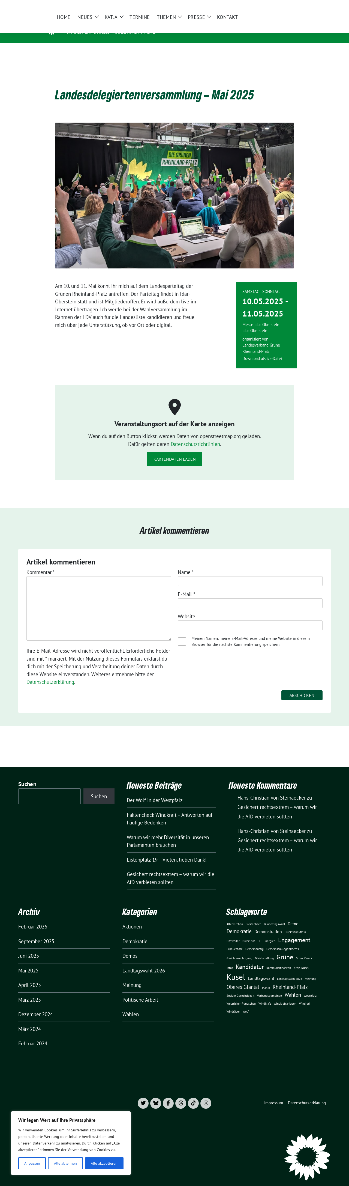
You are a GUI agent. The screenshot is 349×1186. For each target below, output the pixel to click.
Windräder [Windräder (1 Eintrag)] (233, 1003)
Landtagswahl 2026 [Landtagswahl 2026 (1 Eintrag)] (289, 970)
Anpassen (32, 1163)
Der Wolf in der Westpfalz (155, 791)
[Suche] (313, 6)
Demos (129, 947)
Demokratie (135, 933)
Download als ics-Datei (262, 350)
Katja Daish (81, 24)
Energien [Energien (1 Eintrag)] (269, 932)
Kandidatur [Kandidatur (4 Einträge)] (250, 958)
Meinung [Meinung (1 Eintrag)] (310, 970)
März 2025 (29, 991)
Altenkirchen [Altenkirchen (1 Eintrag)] (235, 916)
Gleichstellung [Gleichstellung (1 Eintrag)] (264, 950)
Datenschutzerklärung (50, 673)
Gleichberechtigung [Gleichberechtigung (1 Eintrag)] (239, 950)
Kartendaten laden (175, 450)
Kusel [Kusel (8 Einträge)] (236, 968)
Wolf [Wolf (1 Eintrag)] (246, 1003)
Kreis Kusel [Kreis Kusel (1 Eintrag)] (301, 959)
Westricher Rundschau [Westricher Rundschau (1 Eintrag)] (241, 995)
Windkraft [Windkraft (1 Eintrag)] (264, 995)
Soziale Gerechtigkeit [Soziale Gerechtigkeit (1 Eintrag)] (240, 987)
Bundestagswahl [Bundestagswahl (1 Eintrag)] (274, 916)
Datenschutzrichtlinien (195, 435)
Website (186, 608)
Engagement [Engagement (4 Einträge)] (294, 931)
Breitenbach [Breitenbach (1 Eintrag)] (253, 916)
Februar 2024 (32, 1035)
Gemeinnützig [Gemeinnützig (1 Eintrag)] (254, 940)
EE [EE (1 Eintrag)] (259, 932)
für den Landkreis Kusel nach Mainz (109, 32)
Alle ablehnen (65, 1163)
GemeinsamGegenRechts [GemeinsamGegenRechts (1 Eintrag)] (282, 940)
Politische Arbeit (140, 991)
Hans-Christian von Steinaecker (271, 822)
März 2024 (29, 1020)
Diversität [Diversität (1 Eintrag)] (248, 932)
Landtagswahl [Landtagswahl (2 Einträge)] (261, 969)
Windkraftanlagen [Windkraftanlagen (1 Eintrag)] (285, 995)
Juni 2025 (28, 947)
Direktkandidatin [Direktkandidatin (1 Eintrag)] (295, 923)
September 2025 (36, 933)
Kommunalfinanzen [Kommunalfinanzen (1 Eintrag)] (278, 959)
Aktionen (132, 918)
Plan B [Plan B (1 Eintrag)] (266, 979)
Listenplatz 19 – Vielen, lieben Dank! (167, 851)
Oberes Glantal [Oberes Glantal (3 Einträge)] (243, 978)
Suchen (27, 775)
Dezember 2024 (35, 1005)
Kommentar (40, 563)
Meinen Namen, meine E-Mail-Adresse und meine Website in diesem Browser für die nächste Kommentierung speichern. (250, 633)
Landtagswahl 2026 (143, 962)
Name (186, 563)
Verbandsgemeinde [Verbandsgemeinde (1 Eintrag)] (269, 987)
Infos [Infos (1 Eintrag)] (230, 959)
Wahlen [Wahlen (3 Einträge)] (293, 986)
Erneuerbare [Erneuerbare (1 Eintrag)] (235, 940)
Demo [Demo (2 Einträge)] (293, 915)
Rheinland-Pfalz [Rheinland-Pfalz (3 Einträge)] (290, 978)
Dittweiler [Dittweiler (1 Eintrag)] (233, 932)
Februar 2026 (32, 918)
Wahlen (130, 1005)
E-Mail (186, 585)
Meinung (132, 976)
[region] (71, 1143)
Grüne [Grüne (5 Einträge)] (284, 948)
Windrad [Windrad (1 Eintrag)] (304, 995)
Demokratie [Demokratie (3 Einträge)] (239, 922)
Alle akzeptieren (104, 1163)
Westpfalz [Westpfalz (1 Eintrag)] (310, 987)
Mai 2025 (28, 962)
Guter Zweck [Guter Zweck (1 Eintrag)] (304, 950)
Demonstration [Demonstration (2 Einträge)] (268, 923)
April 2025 (29, 976)
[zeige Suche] (321, 6)
